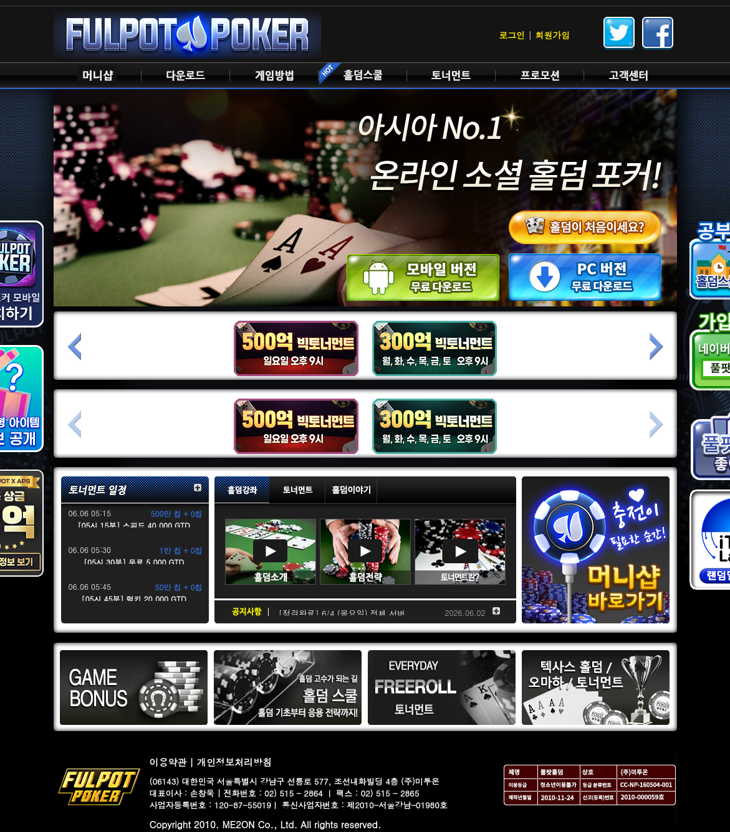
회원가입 (552, 35)
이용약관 (168, 761)
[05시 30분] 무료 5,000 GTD (134, 562)
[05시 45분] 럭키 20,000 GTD (133, 598)
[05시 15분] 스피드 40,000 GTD (133, 525)
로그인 (512, 35)
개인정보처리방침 (234, 761)
